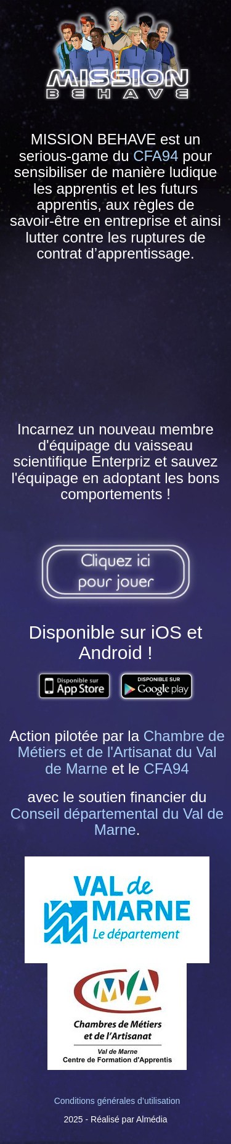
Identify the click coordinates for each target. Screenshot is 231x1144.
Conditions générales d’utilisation (117, 1101)
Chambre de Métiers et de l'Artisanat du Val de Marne (121, 752)
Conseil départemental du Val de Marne (117, 821)
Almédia (152, 1119)
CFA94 (155, 155)
